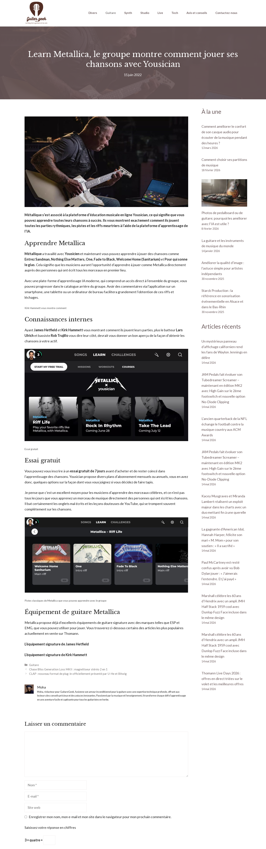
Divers (92, 12)
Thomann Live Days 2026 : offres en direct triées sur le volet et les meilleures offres (222, 678)
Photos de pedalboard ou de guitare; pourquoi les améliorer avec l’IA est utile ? (224, 218)
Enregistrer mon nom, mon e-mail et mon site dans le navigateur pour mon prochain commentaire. (100, 817)
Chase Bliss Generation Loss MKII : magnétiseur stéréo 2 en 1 (68, 669)
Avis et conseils (196, 12)
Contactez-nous (226, 12)
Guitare (110, 12)
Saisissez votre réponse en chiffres (50, 827)
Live (160, 12)
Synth (128, 12)
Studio (144, 12)
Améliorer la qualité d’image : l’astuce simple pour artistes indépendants (222, 268)
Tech (174, 12)
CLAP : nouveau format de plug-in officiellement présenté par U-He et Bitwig (78, 673)
